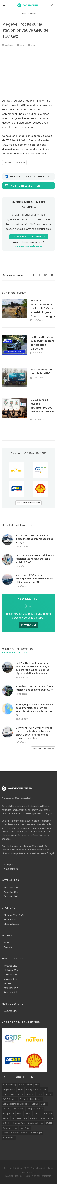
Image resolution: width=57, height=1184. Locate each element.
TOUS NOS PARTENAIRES (28, 502)
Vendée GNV (9, 1137)
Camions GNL (10, 979)
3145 (31, 45)
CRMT (39, 1094)
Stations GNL (10, 919)
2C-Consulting (9, 1084)
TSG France (20, 162)
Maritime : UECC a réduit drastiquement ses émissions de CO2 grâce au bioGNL (34, 578)
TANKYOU (24, 1128)
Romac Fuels (19, 1123)
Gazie (44, 1104)
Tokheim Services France (15, 1132)
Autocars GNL (10, 992)
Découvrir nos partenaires (28, 237)
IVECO (28, 1113)
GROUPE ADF (18, 1108)
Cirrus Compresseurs (13, 1094)
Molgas (6, 1118)
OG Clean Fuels (19, 1118)
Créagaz (30, 1094)
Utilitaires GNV (11, 970)
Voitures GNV (10, 965)
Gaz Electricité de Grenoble (16, 1104)
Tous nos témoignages (43, 749)
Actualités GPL (11, 892)
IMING (19, 1113)
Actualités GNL (11, 896)
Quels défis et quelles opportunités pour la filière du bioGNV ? (42, 407)
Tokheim (7, 162)
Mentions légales (13, 1176)
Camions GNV (11, 974)
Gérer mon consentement (38, 1176)
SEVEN (49, 1123)
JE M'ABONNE (28, 625)
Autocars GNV (11, 988)
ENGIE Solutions (10, 1099)
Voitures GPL (10, 1011)
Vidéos (33, 14)
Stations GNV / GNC (14, 915)
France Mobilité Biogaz (31, 1099)
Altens (29, 1084)
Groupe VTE (8, 1113)
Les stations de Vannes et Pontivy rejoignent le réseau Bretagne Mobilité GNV (35, 559)
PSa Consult (47, 1118)
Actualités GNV (11, 887)
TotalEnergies (35, 1132)
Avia (37, 1084)
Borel (20, 1089)
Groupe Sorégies (35, 1108)
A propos (8, 864)
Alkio (21, 1084)
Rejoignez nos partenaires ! (28, 246)
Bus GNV (8, 983)
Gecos (6, 1108)
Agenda (8, 947)
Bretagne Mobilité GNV (36, 1089)
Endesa (48, 1094)
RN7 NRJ (7, 1123)
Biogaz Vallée (9, 1089)
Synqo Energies (10, 1128)
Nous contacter (11, 869)
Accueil (24, 14)
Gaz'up (34, 1104)
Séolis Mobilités (35, 1123)
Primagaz (34, 1118)
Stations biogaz (11, 924)
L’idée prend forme (43, 1113)
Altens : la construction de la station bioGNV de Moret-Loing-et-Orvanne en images (42, 308)
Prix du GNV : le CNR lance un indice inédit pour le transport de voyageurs (35, 539)
